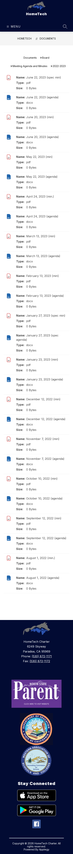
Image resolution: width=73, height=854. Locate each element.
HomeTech (24, 38)
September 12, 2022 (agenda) (46, 538)
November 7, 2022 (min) (42, 439)
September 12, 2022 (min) (43, 518)
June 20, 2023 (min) (40, 117)
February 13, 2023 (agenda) (45, 295)
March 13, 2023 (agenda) (43, 256)
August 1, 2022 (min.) (40, 558)
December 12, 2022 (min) (43, 399)
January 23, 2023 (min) (42, 359)
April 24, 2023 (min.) (40, 196)
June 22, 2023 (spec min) (43, 77)
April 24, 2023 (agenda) (42, 216)
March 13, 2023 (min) (40, 236)
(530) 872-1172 (40, 661)
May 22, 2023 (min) (39, 157)
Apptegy (44, 849)
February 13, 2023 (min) (42, 276)
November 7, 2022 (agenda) (45, 459)
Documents (48, 38)
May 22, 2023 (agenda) (42, 176)
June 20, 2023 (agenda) (42, 137)
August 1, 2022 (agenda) (42, 578)
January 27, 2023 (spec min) (45, 315)
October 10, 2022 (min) (42, 478)
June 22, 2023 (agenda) (42, 97)
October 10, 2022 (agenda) (44, 498)
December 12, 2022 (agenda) (45, 419)
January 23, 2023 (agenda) (44, 379)
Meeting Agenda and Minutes (30, 66)
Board (45, 57)
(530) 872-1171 (42, 656)
